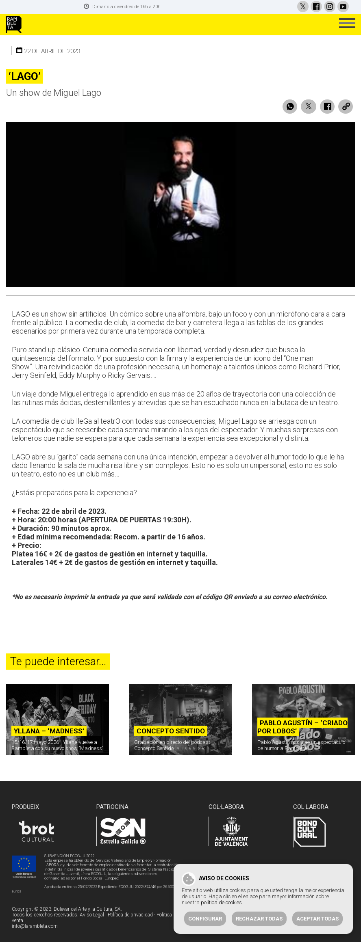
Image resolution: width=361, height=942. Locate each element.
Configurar (205, 919)
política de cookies (221, 902)
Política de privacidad (130, 913)
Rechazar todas (259, 919)
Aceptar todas (317, 919)
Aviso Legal (92, 913)
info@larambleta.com (35, 925)
